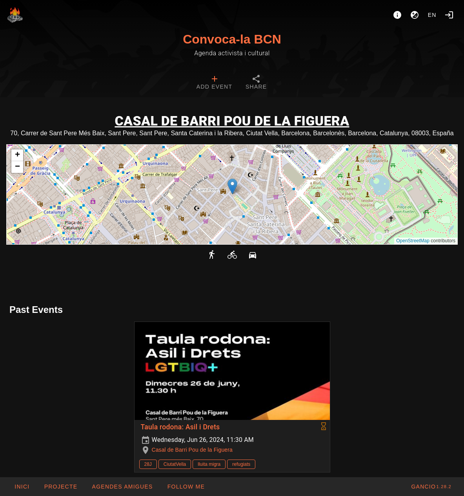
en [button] (432, 15)
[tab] (214, 83)
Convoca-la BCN (232, 39)
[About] (397, 15)
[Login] (449, 15)
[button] (232, 186)
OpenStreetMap (412, 240)
